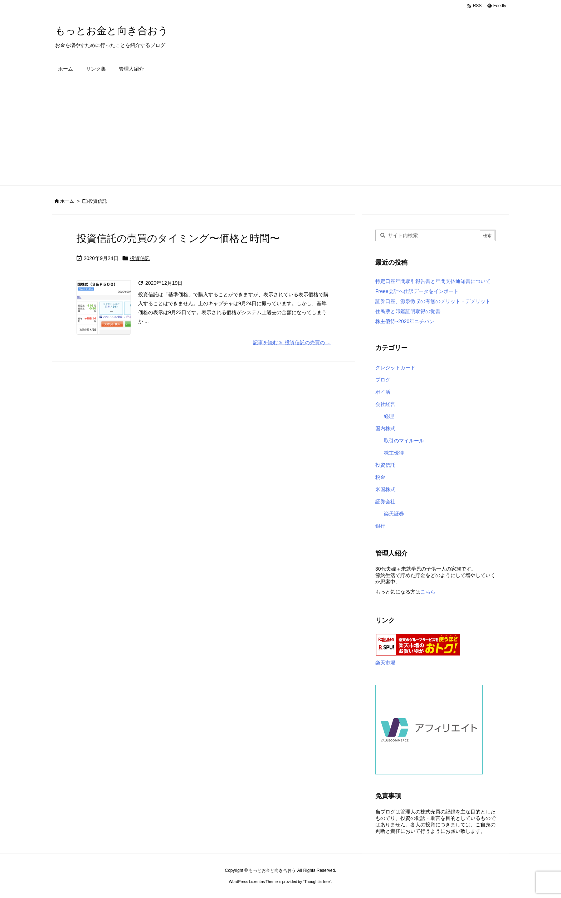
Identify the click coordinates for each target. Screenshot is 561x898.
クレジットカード (395, 367)
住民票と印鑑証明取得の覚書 (407, 311)
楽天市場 (385, 663)
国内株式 (385, 428)
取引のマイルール (404, 440)
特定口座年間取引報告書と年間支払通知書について (433, 281)
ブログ (382, 380)
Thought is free (317, 881)
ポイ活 (382, 392)
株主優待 (394, 453)
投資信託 (140, 258)
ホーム (67, 201)
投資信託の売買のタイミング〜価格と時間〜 (178, 238)
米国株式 (385, 489)
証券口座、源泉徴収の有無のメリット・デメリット (433, 301)
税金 (380, 477)
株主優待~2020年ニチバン (404, 321)
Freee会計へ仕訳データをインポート (417, 291)
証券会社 (385, 501)
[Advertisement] (280, 132)
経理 (389, 416)
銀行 (380, 526)
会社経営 (385, 404)
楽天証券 (394, 514)
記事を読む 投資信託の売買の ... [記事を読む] (292, 342)
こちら (427, 592)
